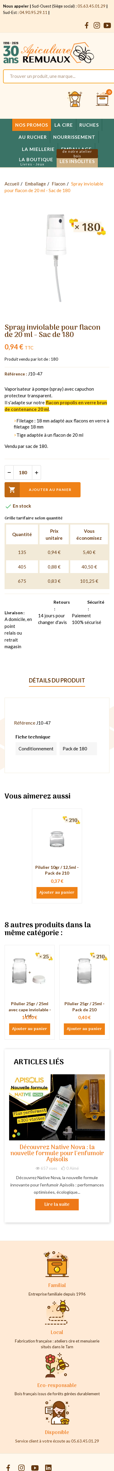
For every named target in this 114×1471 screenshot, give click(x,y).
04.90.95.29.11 (33, 12)
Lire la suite (57, 1204)
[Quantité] (23, 472)
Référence (24, 722)
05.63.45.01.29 (91, 6)
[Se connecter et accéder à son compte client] (75, 99)
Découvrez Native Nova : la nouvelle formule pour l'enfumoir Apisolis (57, 1154)
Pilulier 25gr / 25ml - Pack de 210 (84, 1006)
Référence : (16, 373)
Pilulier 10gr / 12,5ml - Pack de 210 (57, 870)
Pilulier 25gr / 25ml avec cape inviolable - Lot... (30, 1009)
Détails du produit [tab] (57, 680)
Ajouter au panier (38, 489)
